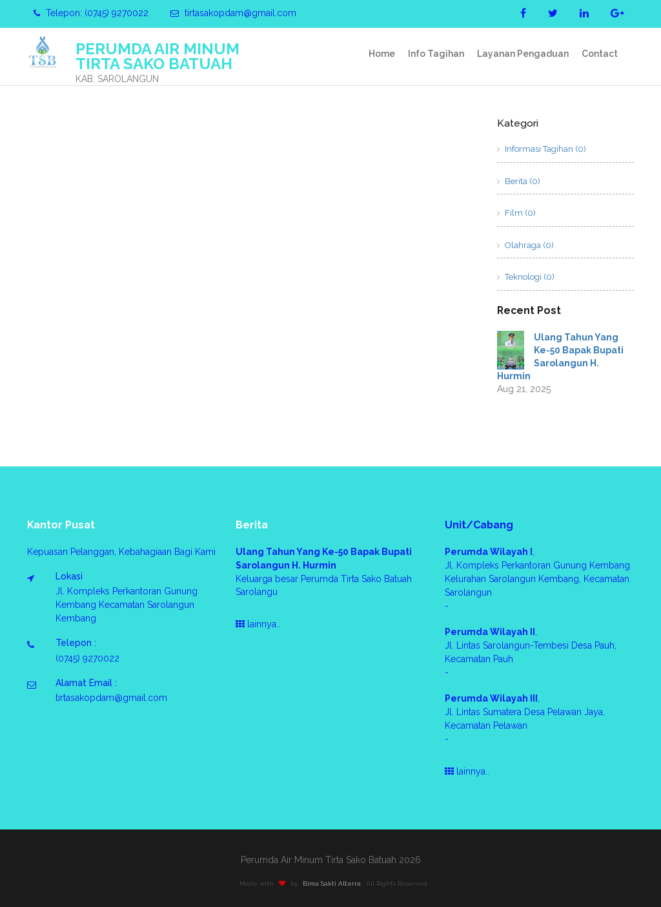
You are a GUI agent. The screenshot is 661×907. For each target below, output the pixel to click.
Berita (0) (518, 181)
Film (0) (516, 213)
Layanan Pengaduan (523, 53)
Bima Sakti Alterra (335, 883)
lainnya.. (258, 624)
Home (382, 53)
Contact (600, 53)
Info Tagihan (436, 53)
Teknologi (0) (525, 277)
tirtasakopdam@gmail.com (233, 13)
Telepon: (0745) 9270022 (91, 13)
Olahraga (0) (525, 245)
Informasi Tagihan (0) (541, 149)
